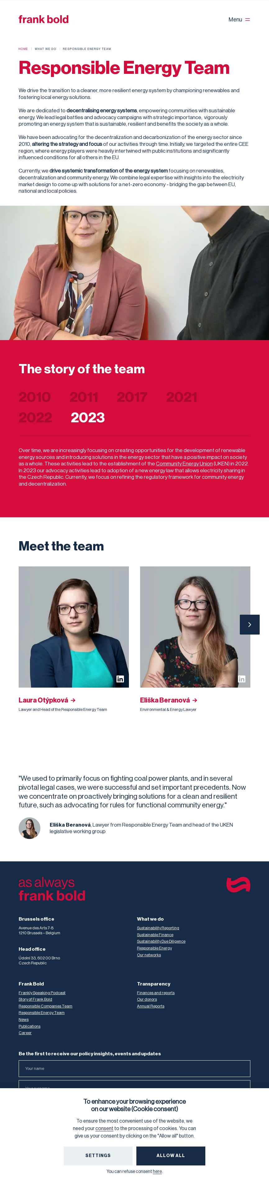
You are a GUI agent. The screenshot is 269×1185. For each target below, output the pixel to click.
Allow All (171, 1156)
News (24, 1019)
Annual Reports (150, 1006)
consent (104, 1128)
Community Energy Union (184, 463)
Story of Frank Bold (35, 999)
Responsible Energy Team (42, 1013)
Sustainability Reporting (158, 928)
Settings (98, 1156)
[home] (43, 19)
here (157, 1171)
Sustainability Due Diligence (161, 941)
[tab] (44, 397)
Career (25, 1033)
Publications (29, 1026)
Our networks (149, 955)
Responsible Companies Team (45, 1006)
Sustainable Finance (155, 935)
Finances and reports (156, 993)
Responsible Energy (154, 948)
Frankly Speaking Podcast (42, 993)
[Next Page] (250, 625)
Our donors (147, 999)
